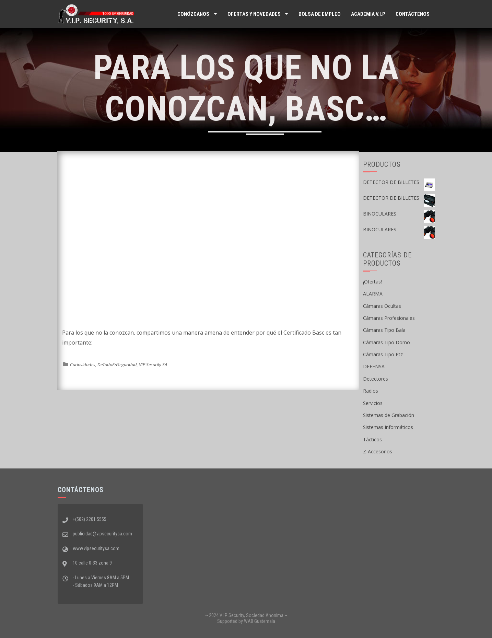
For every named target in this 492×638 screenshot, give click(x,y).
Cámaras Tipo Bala (384, 330)
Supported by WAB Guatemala (246, 621)
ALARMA (373, 293)
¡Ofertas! (372, 281)
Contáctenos (413, 14)
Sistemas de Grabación (388, 415)
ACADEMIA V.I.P (368, 14)
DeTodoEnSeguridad (117, 364)
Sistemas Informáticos (388, 427)
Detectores (375, 378)
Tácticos (372, 439)
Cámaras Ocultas (382, 306)
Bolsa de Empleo (319, 14)
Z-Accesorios (377, 451)
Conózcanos (193, 14)
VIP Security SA (153, 364)
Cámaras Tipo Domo (386, 342)
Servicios (373, 403)
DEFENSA (374, 366)
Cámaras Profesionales (389, 318)
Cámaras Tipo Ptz (383, 354)
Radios (370, 390)
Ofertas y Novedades (254, 14)
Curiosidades (82, 364)
